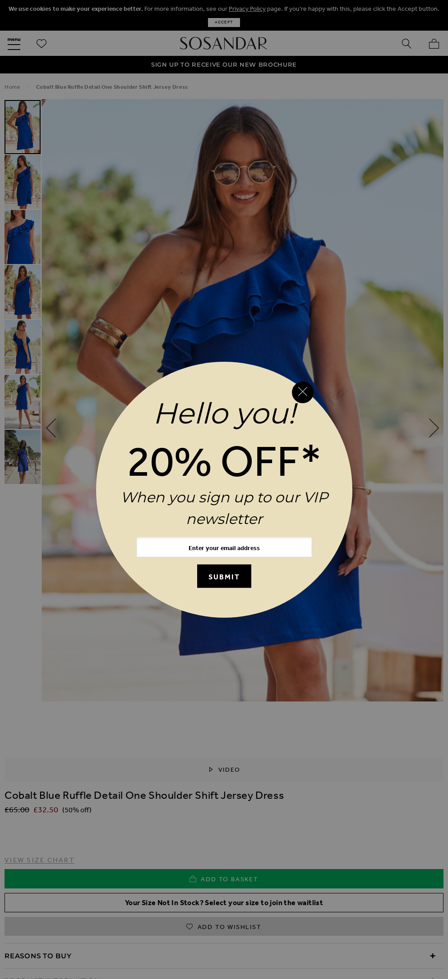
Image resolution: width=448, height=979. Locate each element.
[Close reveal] (303, 392)
